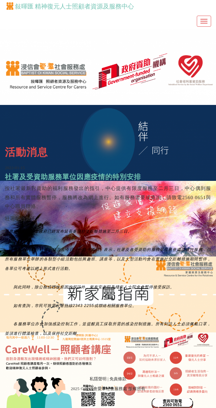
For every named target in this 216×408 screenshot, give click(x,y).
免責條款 (117, 378)
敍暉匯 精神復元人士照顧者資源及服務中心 (70, 6)
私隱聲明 (98, 378)
